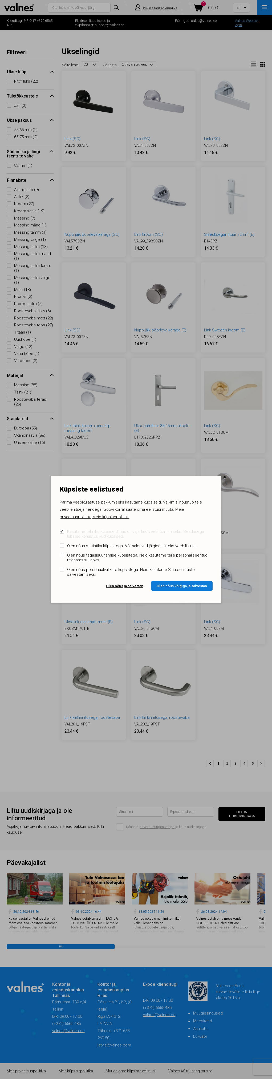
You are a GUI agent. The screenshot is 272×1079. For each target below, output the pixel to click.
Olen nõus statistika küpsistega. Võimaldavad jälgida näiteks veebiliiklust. (132, 545)
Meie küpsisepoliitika (110, 516)
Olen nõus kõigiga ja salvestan (182, 586)
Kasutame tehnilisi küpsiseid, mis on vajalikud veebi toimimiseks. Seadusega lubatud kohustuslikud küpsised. (135, 534)
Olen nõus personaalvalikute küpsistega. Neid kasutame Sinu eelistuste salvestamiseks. (131, 572)
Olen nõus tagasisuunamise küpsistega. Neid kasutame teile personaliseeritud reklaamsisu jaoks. (137, 557)
